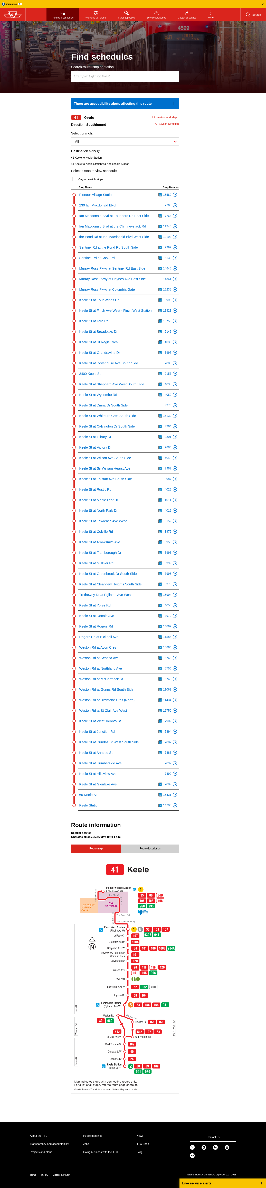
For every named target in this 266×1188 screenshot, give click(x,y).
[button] (133, 4)
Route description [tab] (150, 848)
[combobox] (125, 76)
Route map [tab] (96, 848)
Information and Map (164, 117)
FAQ (139, 1152)
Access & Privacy (61, 1175)
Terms (33, 1175)
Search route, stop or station (92, 67)
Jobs (86, 1143)
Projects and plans (41, 1152)
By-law (44, 1175)
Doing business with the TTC (100, 1152)
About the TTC (39, 1135)
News (140, 1135)
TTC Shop (143, 1143)
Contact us (213, 1137)
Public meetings (92, 1135)
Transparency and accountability (49, 1143)
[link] (125, 103)
